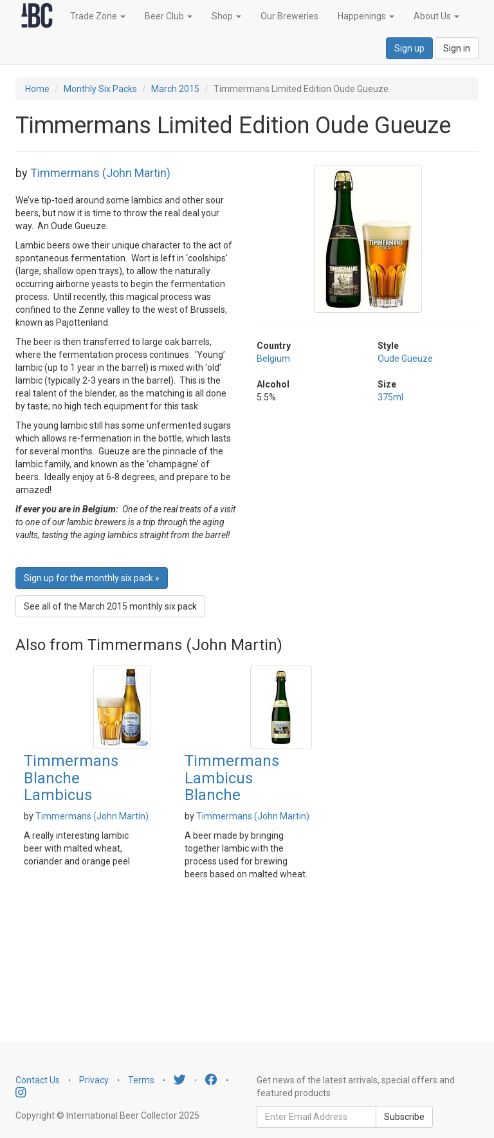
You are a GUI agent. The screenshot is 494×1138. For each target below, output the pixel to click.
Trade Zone (97, 16)
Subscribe (404, 1117)
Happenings (366, 16)
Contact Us (37, 1080)
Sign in (456, 48)
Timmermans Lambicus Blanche (232, 778)
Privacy (94, 1080)
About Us (436, 16)
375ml (390, 397)
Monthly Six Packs (100, 89)
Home (37, 89)
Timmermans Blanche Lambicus (71, 778)
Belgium (273, 358)
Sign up (409, 48)
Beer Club (168, 16)
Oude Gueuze (405, 358)
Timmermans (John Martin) (100, 173)
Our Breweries (289, 16)
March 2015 (175, 89)
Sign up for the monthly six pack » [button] (92, 578)
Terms (141, 1080)
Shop (226, 16)
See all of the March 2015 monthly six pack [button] (110, 606)
